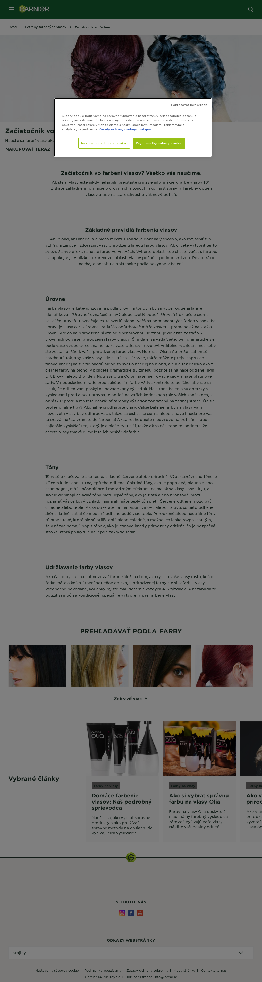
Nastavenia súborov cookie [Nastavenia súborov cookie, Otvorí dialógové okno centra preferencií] (104, 143)
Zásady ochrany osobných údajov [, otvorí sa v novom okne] (125, 129)
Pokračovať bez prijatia (189, 104)
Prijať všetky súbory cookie (159, 143)
